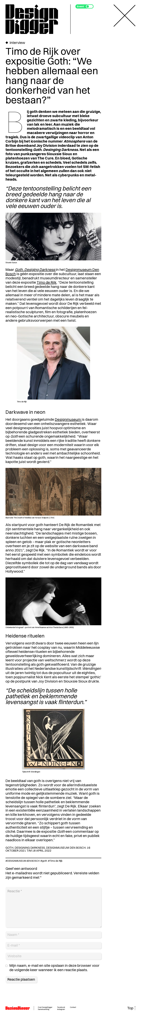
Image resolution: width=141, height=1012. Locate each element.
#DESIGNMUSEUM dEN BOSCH (22, 860)
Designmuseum (68, 419)
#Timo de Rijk (55, 860)
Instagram (61, 1009)
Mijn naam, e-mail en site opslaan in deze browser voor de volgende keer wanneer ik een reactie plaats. (54, 967)
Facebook (61, 1007)
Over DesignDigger (45, 1007)
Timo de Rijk (47, 282)
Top (130, 1008)
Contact (73, 1007)
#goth (43, 860)
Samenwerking (43, 1009)
